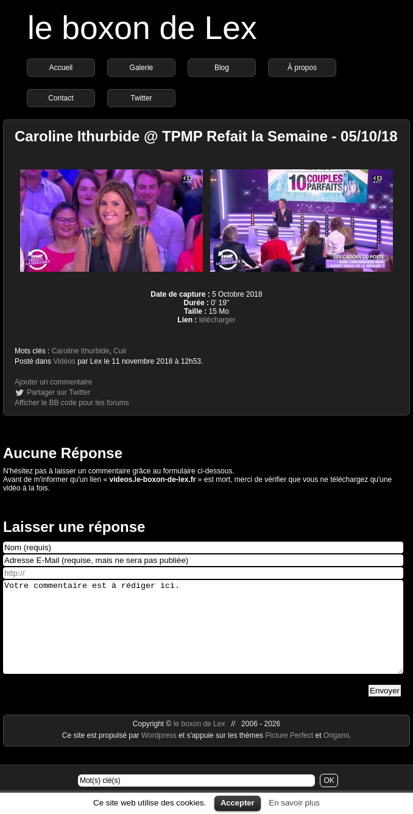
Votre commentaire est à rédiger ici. (203, 636)
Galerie (142, 67)
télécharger (217, 320)
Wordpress (159, 753)
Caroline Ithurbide (81, 351)
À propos (302, 67)
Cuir (120, 351)
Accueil (61, 67)
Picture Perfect (289, 753)
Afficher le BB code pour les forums (72, 402)
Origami (336, 753)
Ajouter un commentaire (53, 382)
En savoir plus (294, 802)
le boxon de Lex (142, 28)
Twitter (141, 98)
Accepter (238, 802)
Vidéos (64, 361)
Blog (221, 67)
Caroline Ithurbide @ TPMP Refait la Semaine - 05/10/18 (206, 136)
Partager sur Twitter (58, 392)
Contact (60, 98)
